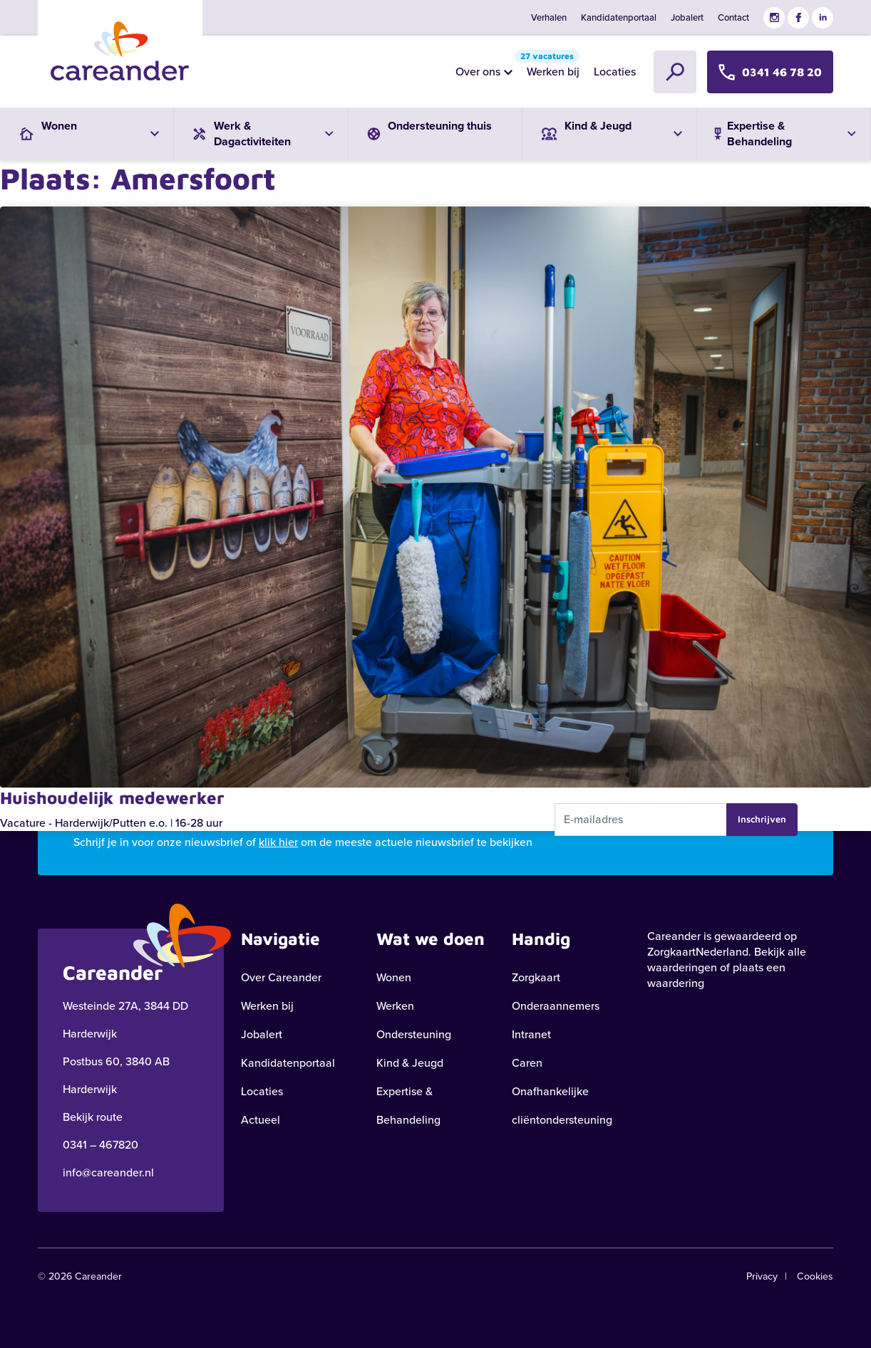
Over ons (477, 71)
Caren (527, 1063)
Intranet (531, 1034)
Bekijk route (93, 1117)
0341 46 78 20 (770, 71)
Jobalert (687, 17)
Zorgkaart (536, 977)
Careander (674, 936)
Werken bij (549, 68)
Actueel (260, 1120)
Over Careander (281, 977)
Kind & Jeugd (409, 1063)
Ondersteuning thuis (427, 128)
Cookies (815, 1276)
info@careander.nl (108, 1172)
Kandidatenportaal (618, 17)
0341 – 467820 (100, 1145)
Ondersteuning (413, 1034)
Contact (733, 17)
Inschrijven (762, 819)
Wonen (393, 977)
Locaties (615, 71)
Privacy (762, 1276)
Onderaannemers (555, 1006)
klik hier (278, 842)
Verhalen (549, 17)
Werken (395, 1006)
